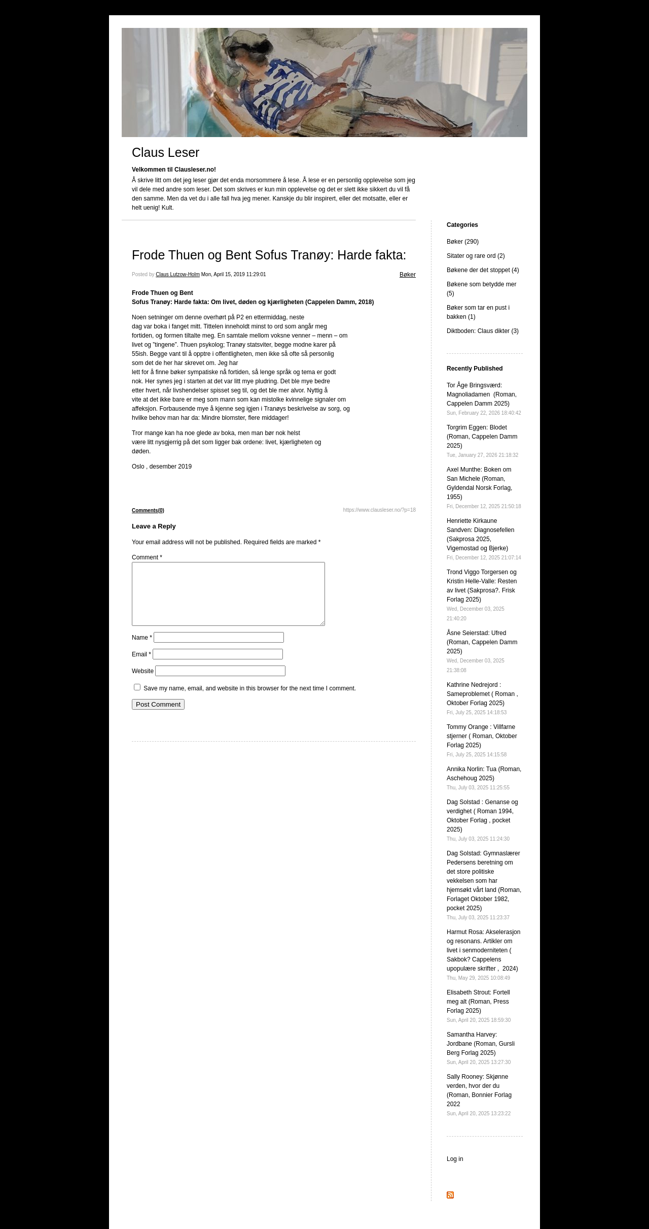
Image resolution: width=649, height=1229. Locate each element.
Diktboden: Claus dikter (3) (483, 331)
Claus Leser (165, 152)
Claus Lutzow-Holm (178, 274)
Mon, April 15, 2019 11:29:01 (233, 274)
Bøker (408, 274)
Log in (455, 1158)
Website (143, 683)
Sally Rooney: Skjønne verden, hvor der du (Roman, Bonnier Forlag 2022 (479, 1094)
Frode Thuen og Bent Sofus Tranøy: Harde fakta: (269, 255)
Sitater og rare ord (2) (476, 255)
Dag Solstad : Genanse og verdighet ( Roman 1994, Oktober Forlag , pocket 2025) (482, 820)
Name (142, 649)
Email (141, 666)
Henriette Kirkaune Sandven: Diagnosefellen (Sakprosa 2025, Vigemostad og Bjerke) (484, 538)
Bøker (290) (463, 241)
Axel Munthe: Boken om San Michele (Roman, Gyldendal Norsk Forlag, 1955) (484, 487)
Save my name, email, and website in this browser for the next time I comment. (249, 700)
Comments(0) (148, 510)
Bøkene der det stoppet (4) (483, 270)
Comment (147, 557)
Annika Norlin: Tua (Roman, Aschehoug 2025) (484, 778)
